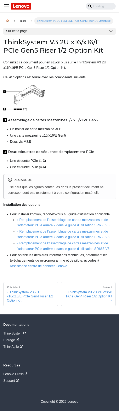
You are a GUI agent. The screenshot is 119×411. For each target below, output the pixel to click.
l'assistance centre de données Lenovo (38, 266)
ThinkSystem (14, 333)
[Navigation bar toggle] (6, 6)
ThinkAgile (13, 346)
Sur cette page (17, 31)
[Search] (101, 6)
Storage (11, 340)
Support (11, 380)
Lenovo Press (15, 374)
